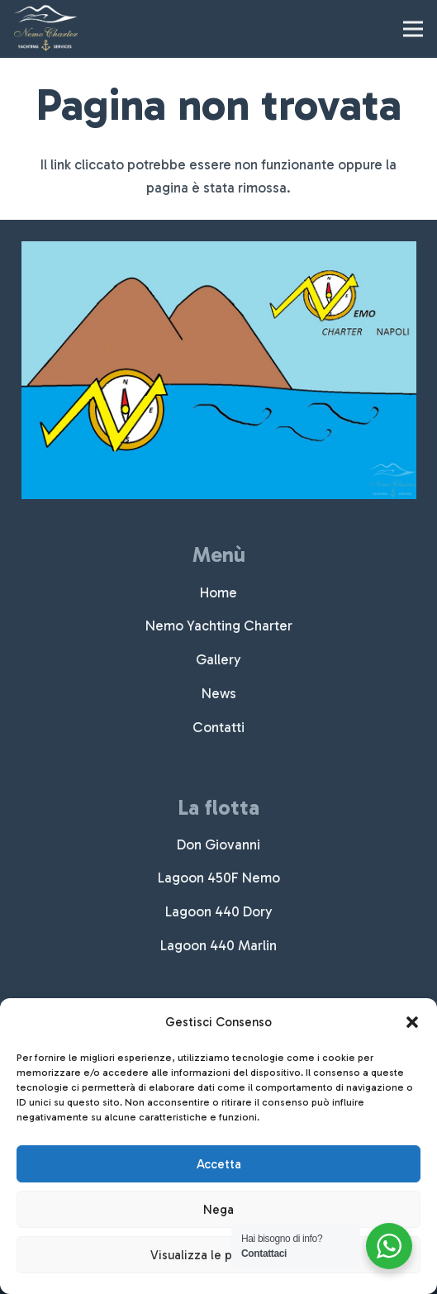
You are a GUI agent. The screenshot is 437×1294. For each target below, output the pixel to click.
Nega (218, 1209)
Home (218, 592)
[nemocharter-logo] (46, 29)
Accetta (219, 1164)
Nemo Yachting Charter (218, 625)
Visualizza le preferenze (218, 1255)
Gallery (218, 659)
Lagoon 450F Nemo (219, 877)
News (219, 693)
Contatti (218, 727)
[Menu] (413, 29)
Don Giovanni (218, 844)
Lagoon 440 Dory (219, 911)
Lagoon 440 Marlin (218, 945)
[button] (412, 1022)
